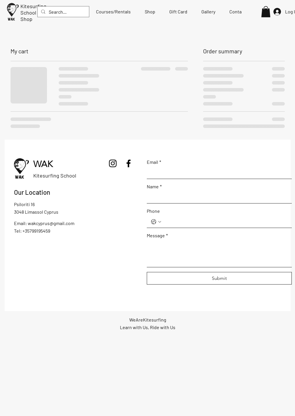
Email (154, 162)
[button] (265, 11)
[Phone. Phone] (225, 222)
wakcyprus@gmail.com (51, 223)
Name (154, 186)
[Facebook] (128, 163)
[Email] (217, 173)
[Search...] (63, 11)
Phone (153, 211)
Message (157, 235)
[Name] (217, 197)
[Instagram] (113, 163)
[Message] (219, 254)
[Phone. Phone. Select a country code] (156, 221)
